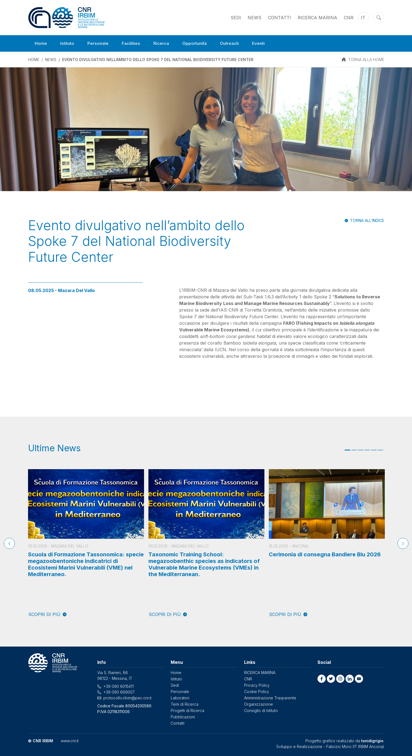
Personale (100, 43)
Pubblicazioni (183, 716)
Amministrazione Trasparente (270, 697)
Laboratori (180, 697)
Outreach (236, 43)
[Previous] (9, 543)
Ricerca (164, 43)
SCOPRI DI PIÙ (47, 614)
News (254, 17)
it (363, 17)
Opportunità (199, 43)
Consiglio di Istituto (261, 710)
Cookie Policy (256, 691)
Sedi (236, 17)
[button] (321, 679)
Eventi (266, 43)
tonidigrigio (372, 740)
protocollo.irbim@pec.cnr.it (127, 697)
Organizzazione (258, 704)
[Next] (402, 543)
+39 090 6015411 (118, 686)
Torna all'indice (367, 220)
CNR (348, 17)
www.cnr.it (70, 740)
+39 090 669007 (119, 692)
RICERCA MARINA (317, 17)
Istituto (68, 43)
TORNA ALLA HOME (366, 59)
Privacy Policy (257, 685)
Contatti (279, 17)
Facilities (133, 43)
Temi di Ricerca (184, 704)
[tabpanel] (86, 543)
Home (41, 43)
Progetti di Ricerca (187, 710)
